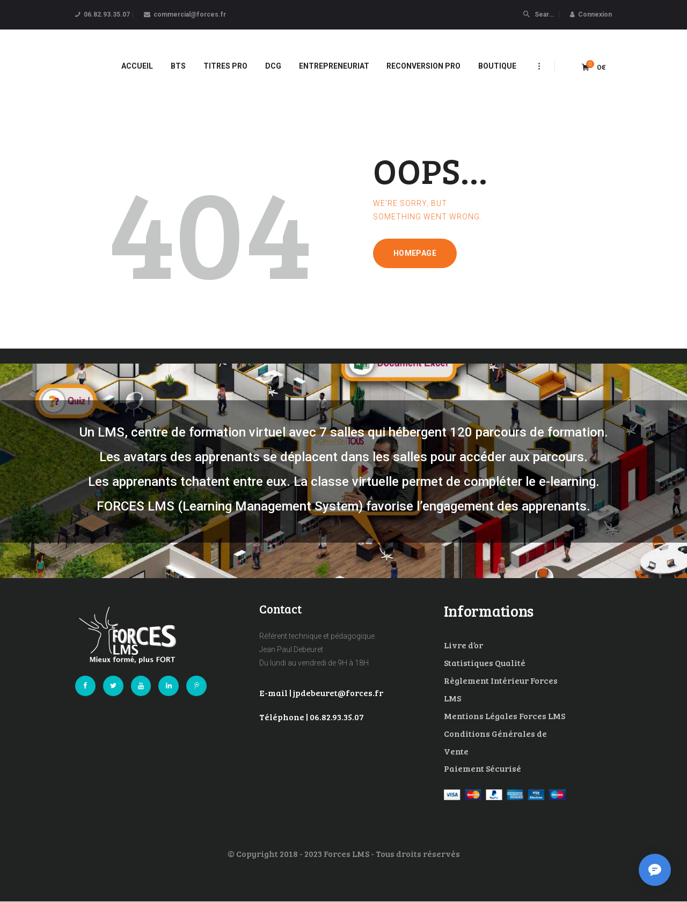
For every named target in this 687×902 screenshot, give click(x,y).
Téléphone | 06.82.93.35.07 (311, 716)
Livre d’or (463, 644)
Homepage (414, 253)
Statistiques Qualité (484, 662)
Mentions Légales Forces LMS (504, 715)
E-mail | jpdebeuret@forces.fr (321, 692)
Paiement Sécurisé (482, 768)
